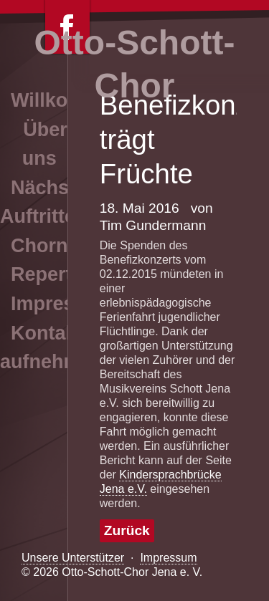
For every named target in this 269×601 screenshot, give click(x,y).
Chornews (58, 245)
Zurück (127, 530)
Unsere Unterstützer (73, 558)
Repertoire (59, 274)
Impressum (168, 558)
